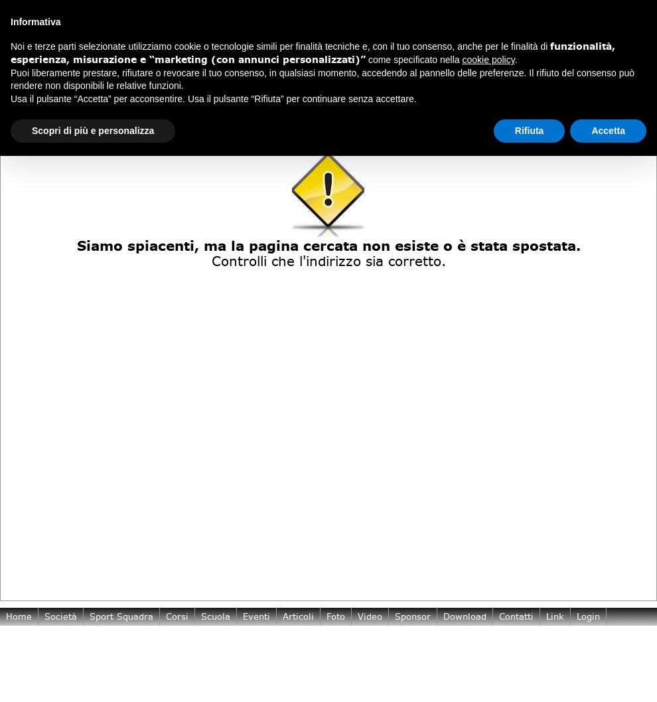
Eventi (256, 616)
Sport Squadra (121, 616)
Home (19, 616)
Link (555, 616)
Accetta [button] (608, 130)
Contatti (516, 616)
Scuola (215, 616)
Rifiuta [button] (529, 130)
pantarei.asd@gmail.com (78, 658)
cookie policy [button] (489, 59)
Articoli (298, 616)
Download (464, 616)
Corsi (177, 616)
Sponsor (413, 616)
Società (60, 616)
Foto (336, 616)
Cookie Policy (89, 665)
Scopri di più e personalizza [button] (93, 130)
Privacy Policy (35, 665)
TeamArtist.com (620, 650)
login (588, 616)
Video (370, 616)
